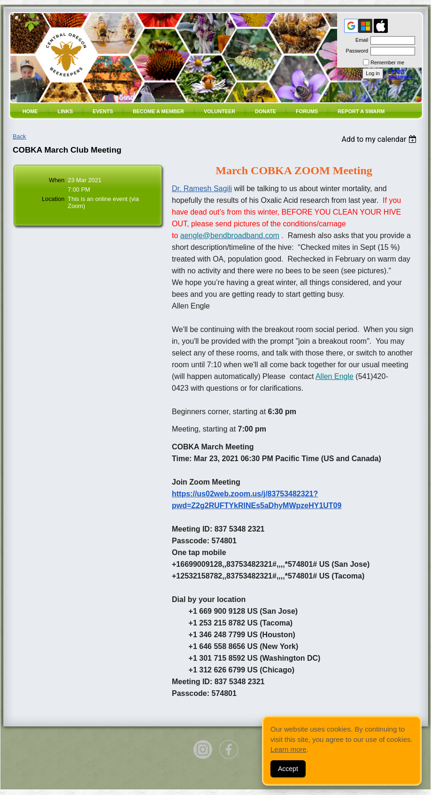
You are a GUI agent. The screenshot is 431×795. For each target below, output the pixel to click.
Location (53, 198)
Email (360, 40)
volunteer (219, 111)
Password (355, 51)
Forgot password (400, 73)
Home (30, 111)
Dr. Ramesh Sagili (202, 189)
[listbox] (380, 139)
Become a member (158, 111)
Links (65, 111)
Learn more (288, 749)
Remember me (387, 62)
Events (102, 111)
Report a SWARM (361, 111)
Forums (307, 111)
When (56, 180)
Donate (265, 111)
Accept (288, 768)
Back (19, 136)
